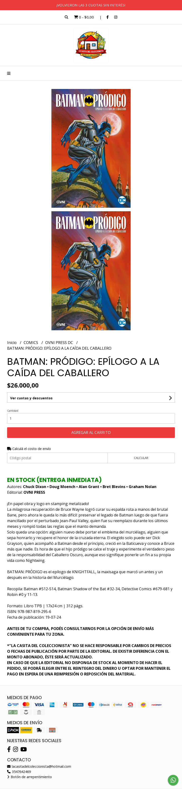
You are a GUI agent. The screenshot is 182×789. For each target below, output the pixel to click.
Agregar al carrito (91, 432)
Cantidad (12, 410)
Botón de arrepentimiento (29, 777)
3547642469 (19, 771)
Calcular (141, 458)
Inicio (12, 342)
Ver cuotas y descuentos (31, 398)
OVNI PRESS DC (59, 342)
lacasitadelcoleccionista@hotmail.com (39, 766)
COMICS (31, 342)
